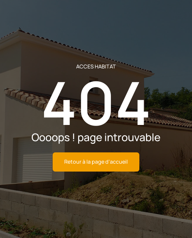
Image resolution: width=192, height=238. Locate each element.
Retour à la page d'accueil (96, 161)
